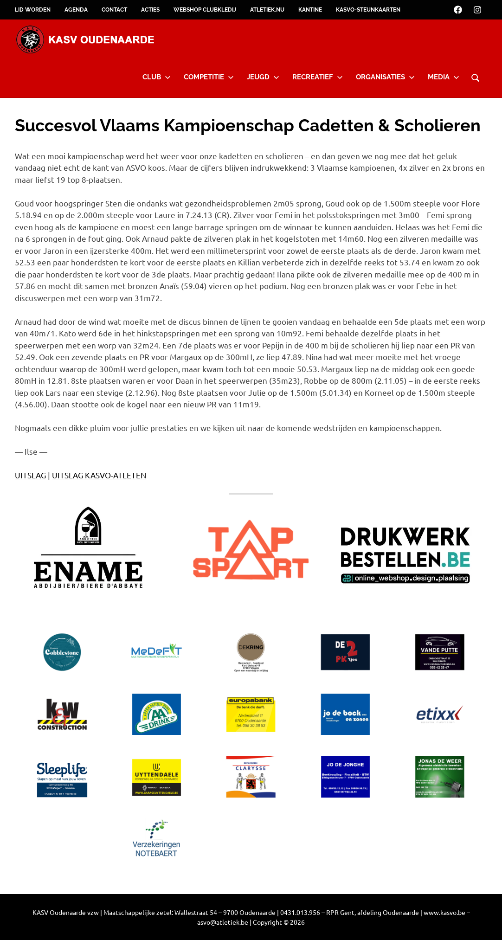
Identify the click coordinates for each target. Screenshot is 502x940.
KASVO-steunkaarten (368, 9)
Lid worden (33, 9)
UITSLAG (30, 475)
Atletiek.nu (267, 9)
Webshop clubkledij (205, 9)
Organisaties (385, 77)
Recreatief (317, 77)
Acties (150, 9)
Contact (114, 9)
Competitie (209, 77)
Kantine (310, 9)
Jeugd (263, 77)
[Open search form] (475, 77)
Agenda (76, 9)
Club (156, 77)
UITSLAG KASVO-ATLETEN (99, 475)
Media (443, 77)
